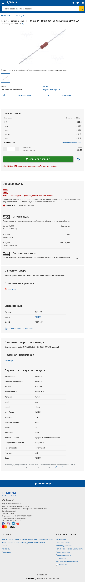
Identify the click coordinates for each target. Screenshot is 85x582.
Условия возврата (63, 555)
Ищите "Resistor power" (51, 90)
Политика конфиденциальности (69, 549)
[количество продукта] (11, 149)
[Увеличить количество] (5, 149)
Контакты (6, 549)
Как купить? (61, 539)
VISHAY (46, 87)
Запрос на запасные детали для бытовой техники (23, 542)
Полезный (6, 552)
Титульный (5, 15)
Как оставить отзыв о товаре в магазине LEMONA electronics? (29, 539)
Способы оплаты (63, 542)
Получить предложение (71, 142)
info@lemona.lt (58, 467)
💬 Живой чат (62, 565)
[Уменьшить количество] (17, 149)
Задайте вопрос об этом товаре (19, 328)
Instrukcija (12, 289)
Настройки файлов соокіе (67, 561)
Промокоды (61, 558)
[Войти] (72, 2)
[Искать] (81, 8)
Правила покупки (63, 552)
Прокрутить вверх (42, 483)
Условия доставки (63, 546)
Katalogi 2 (20, 15)
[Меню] (3, 3)
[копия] (23, 24)
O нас (4, 546)
